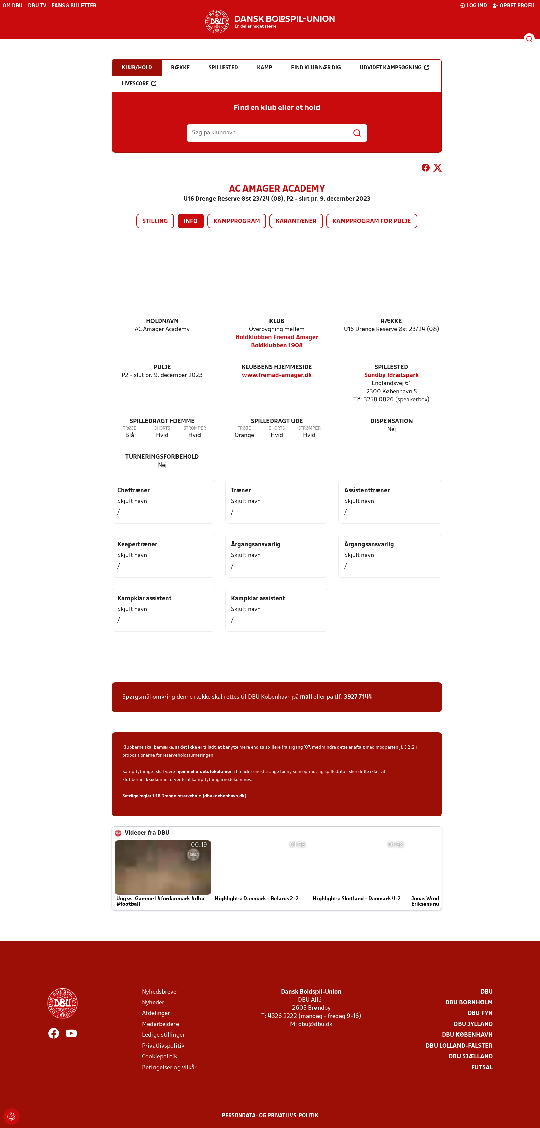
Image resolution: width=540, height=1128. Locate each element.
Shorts (162, 428)
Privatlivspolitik (163, 1046)
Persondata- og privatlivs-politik (270, 1115)
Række (391, 321)
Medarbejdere (160, 1024)
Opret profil (513, 6)
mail (306, 697)
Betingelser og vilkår (169, 1068)
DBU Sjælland (471, 1057)
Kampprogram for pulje (371, 221)
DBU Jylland (473, 1024)
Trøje (129, 428)
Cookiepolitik (159, 1057)
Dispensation (391, 421)
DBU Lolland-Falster (459, 1046)
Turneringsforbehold (162, 457)
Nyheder (153, 1003)
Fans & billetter (74, 6)
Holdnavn (162, 321)
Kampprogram (236, 221)
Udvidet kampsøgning (394, 67)
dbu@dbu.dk (315, 1024)
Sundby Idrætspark (391, 375)
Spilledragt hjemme (162, 421)
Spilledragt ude (277, 421)
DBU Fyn (480, 1014)
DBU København (467, 1035)
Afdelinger (156, 1014)
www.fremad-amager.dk (277, 375)
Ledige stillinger (163, 1035)
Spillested (391, 367)
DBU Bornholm (469, 1003)
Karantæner (296, 221)
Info (191, 221)
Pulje (162, 367)
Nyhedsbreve (159, 992)
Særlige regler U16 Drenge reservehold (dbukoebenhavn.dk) (184, 796)
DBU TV (37, 6)
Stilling (155, 221)
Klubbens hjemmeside (277, 367)
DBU (486, 992)
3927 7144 (358, 697)
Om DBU (13, 6)
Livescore (139, 83)
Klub (276, 321)
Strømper (195, 428)
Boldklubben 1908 (277, 346)
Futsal (482, 1068)
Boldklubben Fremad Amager (277, 338)
